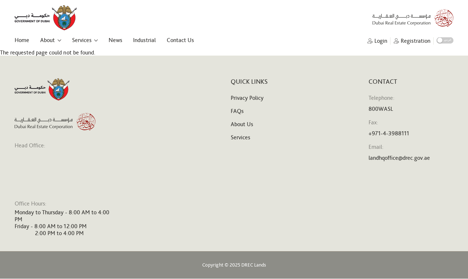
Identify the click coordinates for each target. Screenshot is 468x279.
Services (81, 40)
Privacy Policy (247, 97)
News (115, 40)
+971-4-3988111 (389, 133)
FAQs (237, 111)
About (47, 40)
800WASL (381, 108)
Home (22, 40)
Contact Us (180, 40)
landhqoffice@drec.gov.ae (399, 157)
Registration (415, 41)
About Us (242, 124)
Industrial (144, 40)
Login (380, 41)
